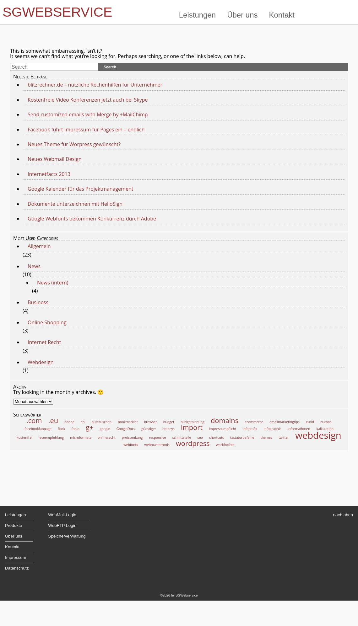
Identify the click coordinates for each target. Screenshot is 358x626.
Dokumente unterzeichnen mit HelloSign (75, 203)
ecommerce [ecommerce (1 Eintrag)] (254, 422)
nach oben (343, 514)
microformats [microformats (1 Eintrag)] (80, 437)
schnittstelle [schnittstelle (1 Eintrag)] (181, 437)
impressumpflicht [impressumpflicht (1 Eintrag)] (222, 429)
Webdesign (40, 362)
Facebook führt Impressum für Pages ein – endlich (86, 129)
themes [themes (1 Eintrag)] (266, 437)
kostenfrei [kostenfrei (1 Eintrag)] (24, 437)
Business (38, 302)
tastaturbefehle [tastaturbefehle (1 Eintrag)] (242, 437)
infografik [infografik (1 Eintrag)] (249, 429)
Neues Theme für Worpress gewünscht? (74, 144)
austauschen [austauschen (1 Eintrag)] (101, 422)
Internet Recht (44, 342)
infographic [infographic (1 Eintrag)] (272, 429)
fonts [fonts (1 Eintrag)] (75, 429)
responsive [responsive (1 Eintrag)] (157, 437)
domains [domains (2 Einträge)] (224, 420)
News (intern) (52, 282)
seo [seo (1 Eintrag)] (200, 437)
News (34, 266)
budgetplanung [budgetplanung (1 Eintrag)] (192, 422)
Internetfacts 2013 (49, 174)
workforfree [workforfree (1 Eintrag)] (225, 445)
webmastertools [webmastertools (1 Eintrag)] (157, 445)
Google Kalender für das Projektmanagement (80, 188)
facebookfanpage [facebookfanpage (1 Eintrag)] (38, 429)
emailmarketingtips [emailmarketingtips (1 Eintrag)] (284, 422)
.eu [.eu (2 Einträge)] (53, 420)
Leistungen (197, 15)
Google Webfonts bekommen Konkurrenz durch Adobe (92, 218)
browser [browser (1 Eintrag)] (150, 422)
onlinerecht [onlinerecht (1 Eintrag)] (107, 437)
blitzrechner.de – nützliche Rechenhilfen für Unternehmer (95, 84)
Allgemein (39, 246)
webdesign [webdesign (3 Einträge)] (318, 435)
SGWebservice (57, 11)
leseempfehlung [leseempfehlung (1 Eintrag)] (51, 437)
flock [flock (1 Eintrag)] (61, 429)
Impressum (15, 557)
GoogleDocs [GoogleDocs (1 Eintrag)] (126, 429)
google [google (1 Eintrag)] (105, 429)
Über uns (242, 15)
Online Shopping (47, 322)
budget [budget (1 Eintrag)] (168, 422)
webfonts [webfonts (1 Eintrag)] (130, 445)
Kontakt (282, 15)
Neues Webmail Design (55, 159)
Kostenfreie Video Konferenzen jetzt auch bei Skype (88, 99)
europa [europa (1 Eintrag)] (326, 422)
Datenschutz (17, 568)
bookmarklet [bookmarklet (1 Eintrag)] (128, 422)
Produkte (13, 525)
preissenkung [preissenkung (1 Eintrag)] (132, 437)
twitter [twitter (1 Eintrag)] (284, 437)
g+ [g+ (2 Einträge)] (89, 427)
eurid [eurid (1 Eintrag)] (310, 422)
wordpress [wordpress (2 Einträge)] (193, 443)
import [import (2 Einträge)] (192, 427)
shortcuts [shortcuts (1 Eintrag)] (216, 437)
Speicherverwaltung (66, 536)
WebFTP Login (62, 525)
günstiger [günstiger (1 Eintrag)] (148, 429)
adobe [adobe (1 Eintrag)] (69, 422)
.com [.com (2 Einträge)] (34, 420)
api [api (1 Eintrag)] (83, 422)
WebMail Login (62, 514)
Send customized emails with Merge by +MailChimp (88, 114)
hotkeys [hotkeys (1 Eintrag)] (168, 429)
